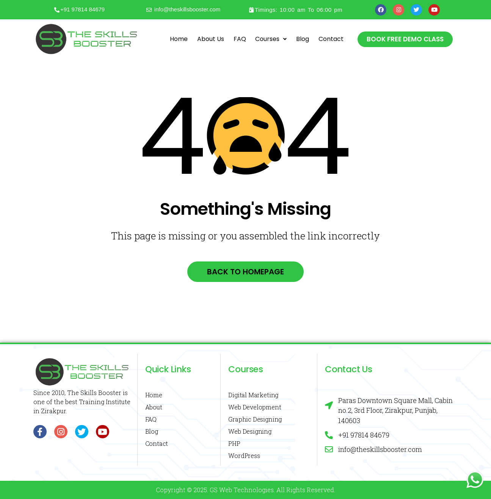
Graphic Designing (255, 419)
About (153, 407)
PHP (234, 443)
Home (179, 39)
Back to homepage (245, 271)
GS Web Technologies (242, 490)
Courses (271, 39)
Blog (302, 39)
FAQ (240, 39)
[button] (405, 39)
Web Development (254, 407)
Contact (331, 39)
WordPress (244, 456)
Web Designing (249, 431)
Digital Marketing (253, 395)
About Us (210, 39)
